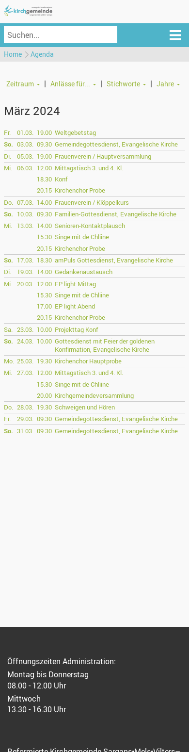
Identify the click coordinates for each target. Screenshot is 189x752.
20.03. (25, 283)
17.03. (25, 260)
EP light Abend (75, 306)
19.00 (44, 132)
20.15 (44, 190)
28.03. (25, 407)
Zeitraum (20, 83)
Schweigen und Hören (85, 407)
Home (13, 54)
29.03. (25, 418)
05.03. (25, 156)
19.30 (44, 361)
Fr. (7, 132)
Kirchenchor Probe (80, 190)
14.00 (44, 202)
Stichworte (123, 83)
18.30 (44, 179)
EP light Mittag (75, 283)
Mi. (8, 167)
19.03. (25, 271)
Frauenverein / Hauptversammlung (103, 156)
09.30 (44, 144)
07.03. (25, 202)
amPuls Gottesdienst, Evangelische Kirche (114, 260)
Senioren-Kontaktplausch (90, 225)
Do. (8, 202)
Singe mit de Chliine (82, 236)
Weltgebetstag (75, 132)
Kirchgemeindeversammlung (94, 395)
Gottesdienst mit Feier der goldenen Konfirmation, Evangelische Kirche (105, 345)
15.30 (44, 236)
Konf (61, 179)
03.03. (25, 144)
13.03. (25, 225)
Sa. (8, 329)
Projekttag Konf (76, 329)
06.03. (25, 167)
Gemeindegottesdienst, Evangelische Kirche (116, 144)
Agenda (42, 54)
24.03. (25, 341)
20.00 (44, 395)
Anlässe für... (70, 83)
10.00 (44, 329)
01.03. (25, 132)
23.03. (25, 329)
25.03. (25, 361)
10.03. (25, 214)
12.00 (44, 167)
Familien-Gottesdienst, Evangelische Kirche (115, 214)
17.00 (44, 306)
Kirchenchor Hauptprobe (88, 361)
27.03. (25, 372)
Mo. (9, 361)
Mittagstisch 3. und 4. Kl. (89, 167)
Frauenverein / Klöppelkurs (92, 202)
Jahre (165, 83)
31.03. (25, 430)
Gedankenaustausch (83, 271)
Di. (7, 156)
